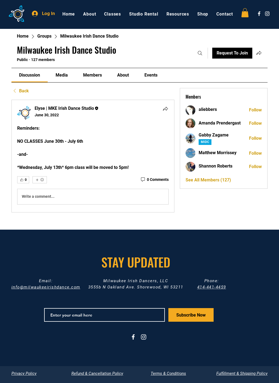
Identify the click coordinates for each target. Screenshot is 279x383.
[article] (92, 156)
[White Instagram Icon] (267, 14)
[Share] (165, 108)
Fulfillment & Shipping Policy (242, 373)
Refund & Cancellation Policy (97, 373)
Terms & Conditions (168, 373)
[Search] (200, 53)
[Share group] (259, 53)
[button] (245, 12)
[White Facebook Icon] (259, 14)
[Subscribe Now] (191, 315)
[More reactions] (39, 179)
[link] (29, 75)
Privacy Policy (24, 373)
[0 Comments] (154, 180)
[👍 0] (23, 179)
